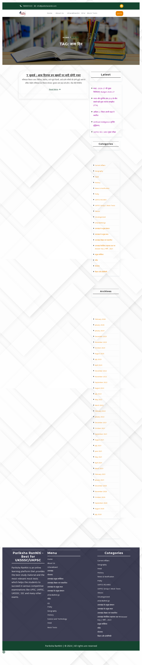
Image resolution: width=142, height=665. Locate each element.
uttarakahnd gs (104, 220)
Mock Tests (92, 13)
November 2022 (104, 402)
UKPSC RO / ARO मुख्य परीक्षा (105, 131)
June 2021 (103, 429)
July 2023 (103, 396)
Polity (102, 209)
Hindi (102, 203)
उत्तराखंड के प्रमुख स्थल (104, 224)
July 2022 (103, 408)
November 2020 (104, 443)
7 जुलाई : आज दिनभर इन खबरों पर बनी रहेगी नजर (53, 75)
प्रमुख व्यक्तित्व (103, 231)
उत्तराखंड (25, 570)
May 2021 (103, 431)
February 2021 (104, 437)
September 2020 (104, 447)
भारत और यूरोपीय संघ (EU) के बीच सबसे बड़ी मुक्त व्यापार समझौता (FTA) (105, 101)
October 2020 (104, 445)
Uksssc (126, 592)
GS (82, 13)
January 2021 (103, 439)
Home (49, 13)
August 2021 (103, 425)
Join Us (119, 14)
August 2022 (103, 406)
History (103, 205)
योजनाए (103, 235)
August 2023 (103, 394)
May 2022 (103, 410)
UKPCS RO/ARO (129, 584)
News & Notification (104, 207)
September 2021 (104, 423)
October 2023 (104, 392)
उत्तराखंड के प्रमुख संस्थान (104, 222)
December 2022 (104, 400)
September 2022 (104, 404)
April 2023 (103, 398)
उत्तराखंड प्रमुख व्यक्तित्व (30, 579)
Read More (53, 89)
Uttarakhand (72, 13)
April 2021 (103, 433)
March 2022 (103, 412)
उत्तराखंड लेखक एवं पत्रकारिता (105, 226)
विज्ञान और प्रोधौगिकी (104, 237)
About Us (60, 13)
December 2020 (104, 441)
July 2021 (103, 427)
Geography (103, 201)
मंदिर (102, 233)
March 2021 (103, 435)
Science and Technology (32, 619)
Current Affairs (104, 199)
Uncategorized (129, 596)
